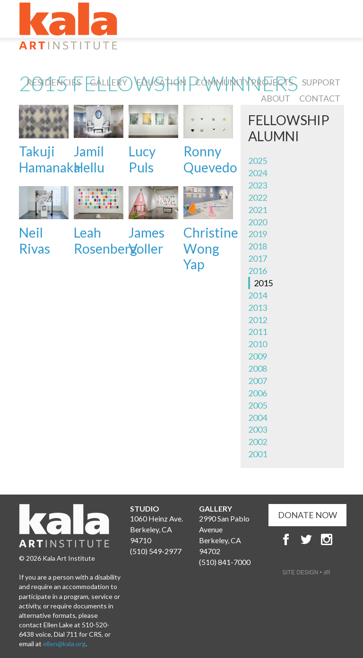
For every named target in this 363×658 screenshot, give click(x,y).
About (275, 98)
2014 (257, 295)
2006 (257, 393)
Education (161, 82)
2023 (257, 185)
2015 (263, 283)
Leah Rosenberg (105, 240)
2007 (257, 381)
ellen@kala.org (64, 644)
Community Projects (244, 82)
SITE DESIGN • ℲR (306, 572)
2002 (257, 441)
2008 (257, 368)
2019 (257, 234)
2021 (257, 210)
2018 (257, 246)
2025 (257, 160)
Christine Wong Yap (210, 248)
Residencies (53, 82)
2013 (257, 307)
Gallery (108, 82)
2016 (257, 270)
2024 (257, 173)
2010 (257, 344)
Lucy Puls (142, 159)
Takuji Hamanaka (49, 159)
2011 (257, 331)
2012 (257, 320)
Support (321, 82)
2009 (257, 356)
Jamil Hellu (89, 159)
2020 (257, 222)
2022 (257, 197)
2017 (257, 258)
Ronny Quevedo (210, 159)
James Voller (146, 240)
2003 (257, 429)
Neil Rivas (34, 240)
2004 (257, 417)
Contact (319, 98)
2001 (257, 454)
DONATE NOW (307, 515)
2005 (257, 405)
